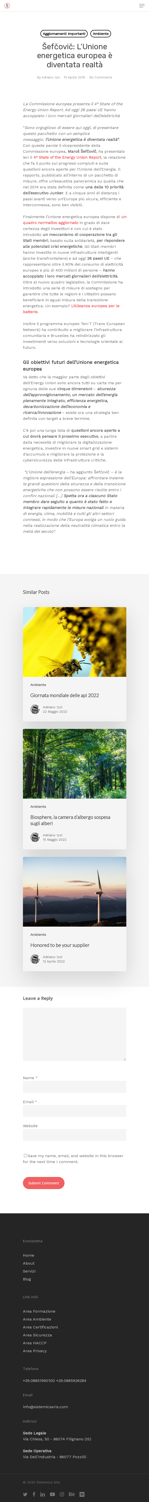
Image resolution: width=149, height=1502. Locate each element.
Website (30, 1125)
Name (30, 1077)
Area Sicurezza (37, 1335)
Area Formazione (39, 1311)
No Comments (100, 77)
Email (30, 1101)
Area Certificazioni (40, 1327)
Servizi (29, 1271)
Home (28, 1255)
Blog (27, 1279)
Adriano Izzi (51, 77)
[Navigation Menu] (142, 5)
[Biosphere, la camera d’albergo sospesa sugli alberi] (74, 789)
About (28, 1263)
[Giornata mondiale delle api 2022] (74, 664)
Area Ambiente (37, 1319)
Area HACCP (35, 1343)
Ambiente (101, 34)
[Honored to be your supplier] (74, 914)
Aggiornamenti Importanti (64, 34)
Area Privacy (35, 1351)
